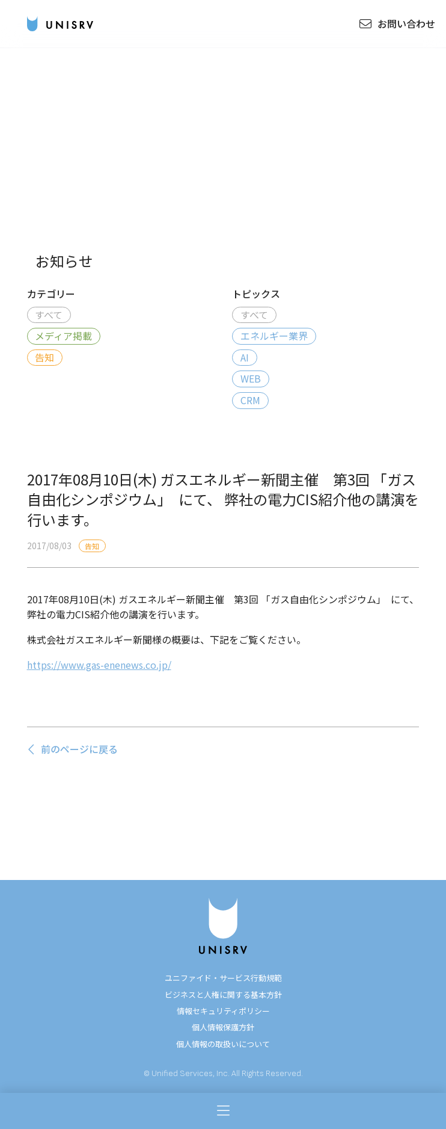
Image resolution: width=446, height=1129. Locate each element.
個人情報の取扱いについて (223, 1044)
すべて (49, 314)
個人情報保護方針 (223, 1027)
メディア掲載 (63, 335)
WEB (250, 378)
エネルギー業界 (274, 335)
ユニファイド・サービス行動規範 (223, 977)
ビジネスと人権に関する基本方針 (223, 994)
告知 (44, 357)
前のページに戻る (72, 749)
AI (244, 357)
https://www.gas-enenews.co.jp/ (99, 664)
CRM (250, 400)
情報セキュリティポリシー (223, 1011)
